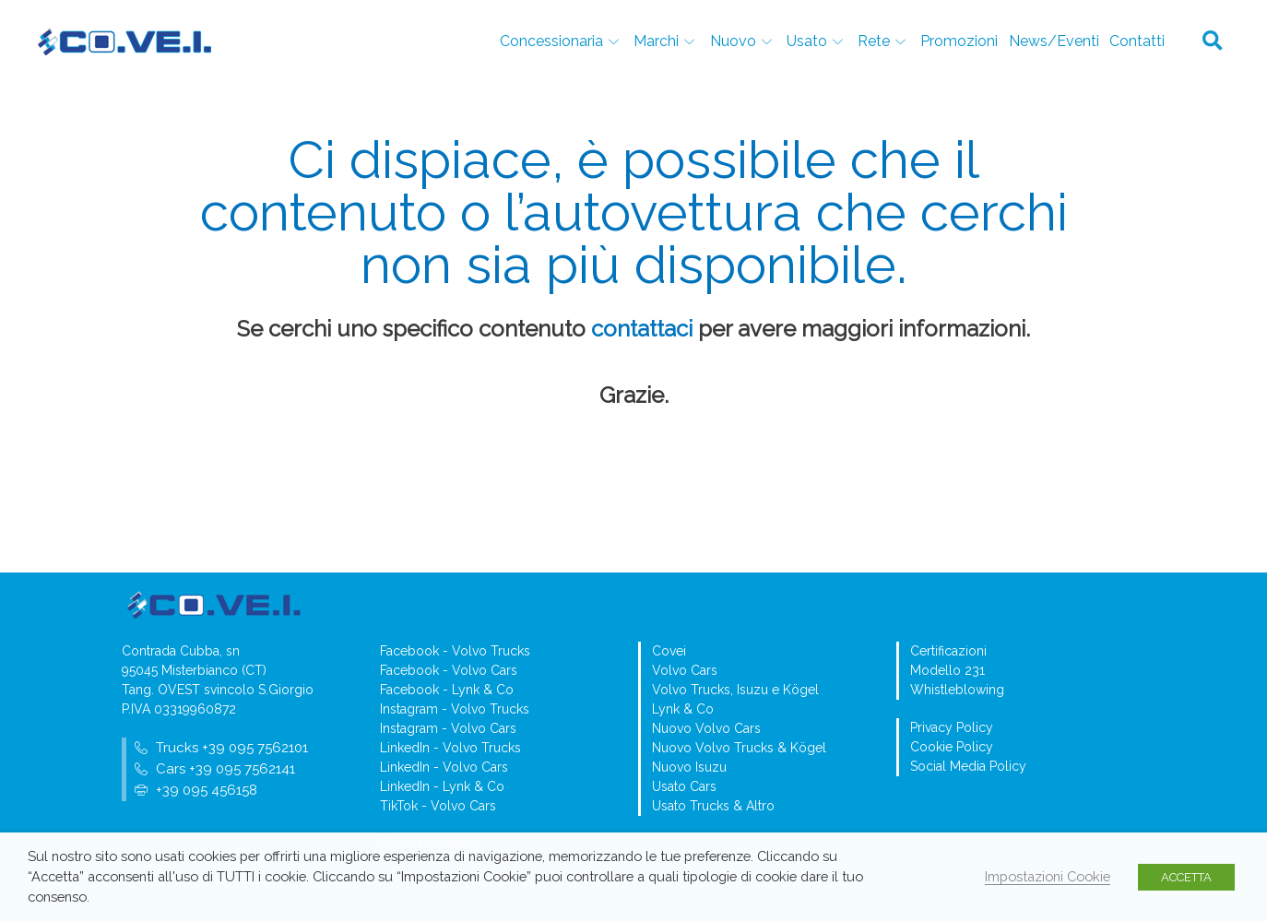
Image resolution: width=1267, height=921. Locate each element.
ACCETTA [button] (1186, 877)
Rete (887, 41)
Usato (821, 41)
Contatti (1137, 41)
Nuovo (749, 41)
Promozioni (962, 41)
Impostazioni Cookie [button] (1047, 876)
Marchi (673, 41)
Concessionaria (570, 41)
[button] (1212, 41)
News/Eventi (1055, 41)
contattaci (642, 328)
